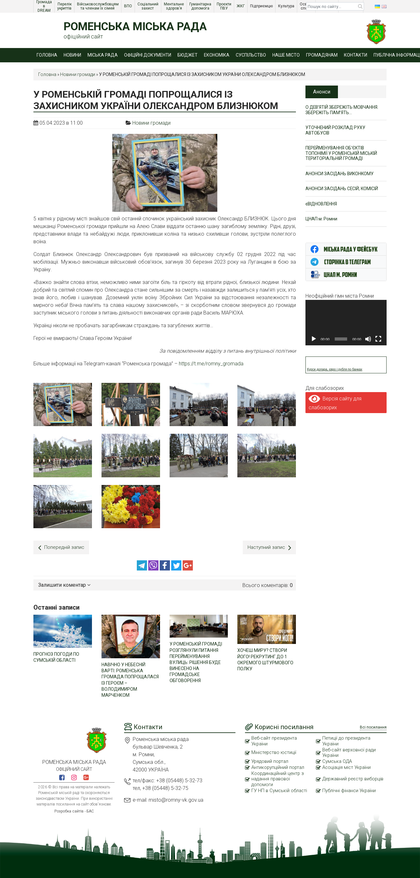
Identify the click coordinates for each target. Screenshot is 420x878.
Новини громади (77, 74)
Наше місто (286, 55)
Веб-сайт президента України (274, 740)
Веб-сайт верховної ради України (349, 752)
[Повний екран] (378, 339)
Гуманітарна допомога (200, 6)
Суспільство (251, 55)
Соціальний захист (148, 6)
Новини (72, 55)
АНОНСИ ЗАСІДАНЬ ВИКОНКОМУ (340, 174)
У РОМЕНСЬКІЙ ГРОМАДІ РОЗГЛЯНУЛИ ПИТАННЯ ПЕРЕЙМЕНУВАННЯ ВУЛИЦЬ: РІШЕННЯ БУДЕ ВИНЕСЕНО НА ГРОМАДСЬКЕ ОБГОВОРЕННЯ (196, 661)
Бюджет (188, 55)
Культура (286, 6)
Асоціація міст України (347, 767)
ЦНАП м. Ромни (321, 219)
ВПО (128, 6)
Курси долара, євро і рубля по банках (334, 370)
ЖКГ (241, 6)
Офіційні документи (147, 55)
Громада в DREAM (44, 6)
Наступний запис (269, 547)
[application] (346, 323)
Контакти (355, 55)
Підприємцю (262, 6)
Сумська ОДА (337, 761)
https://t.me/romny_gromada (211, 364)
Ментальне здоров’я (174, 6)
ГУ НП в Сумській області (279, 790)
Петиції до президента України (347, 740)
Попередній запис (61, 547)
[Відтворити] (314, 339)
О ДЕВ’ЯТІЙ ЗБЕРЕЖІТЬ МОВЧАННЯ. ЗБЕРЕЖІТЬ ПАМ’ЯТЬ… (342, 110)
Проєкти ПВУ (224, 6)
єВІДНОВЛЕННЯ (321, 204)
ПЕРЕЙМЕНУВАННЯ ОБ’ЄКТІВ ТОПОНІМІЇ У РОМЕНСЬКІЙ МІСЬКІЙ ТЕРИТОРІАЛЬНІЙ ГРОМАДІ (341, 154)
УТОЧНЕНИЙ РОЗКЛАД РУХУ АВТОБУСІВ (335, 130)
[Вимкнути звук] (368, 339)
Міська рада (103, 55)
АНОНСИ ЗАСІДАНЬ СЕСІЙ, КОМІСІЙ (342, 189)
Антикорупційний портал (278, 767)
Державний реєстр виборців (343, 779)
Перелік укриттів (65, 6)
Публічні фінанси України (349, 790)
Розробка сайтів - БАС (74, 810)
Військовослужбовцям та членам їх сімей (98, 6)
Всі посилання (373, 726)
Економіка (216, 55)
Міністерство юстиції (274, 752)
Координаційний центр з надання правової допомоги (278, 778)
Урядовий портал (270, 761)
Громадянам (322, 55)
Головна (47, 55)
